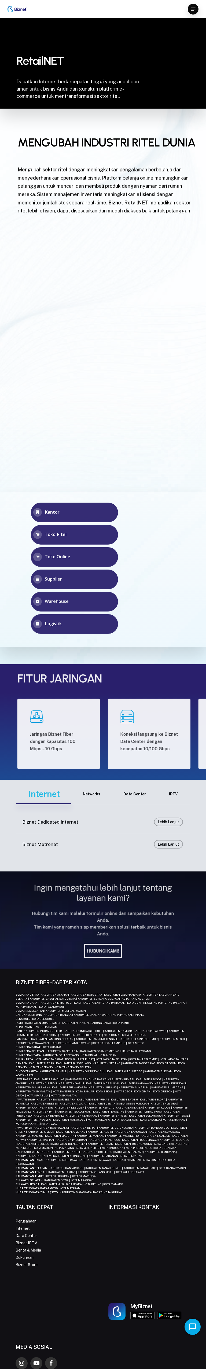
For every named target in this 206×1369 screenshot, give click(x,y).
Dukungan (25, 1257)
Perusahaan (26, 1221)
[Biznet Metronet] (102, 860)
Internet (23, 1228)
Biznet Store (27, 1265)
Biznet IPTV (26, 1243)
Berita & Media (28, 1250)
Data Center (26, 1236)
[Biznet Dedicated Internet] (102, 837)
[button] (193, 9)
